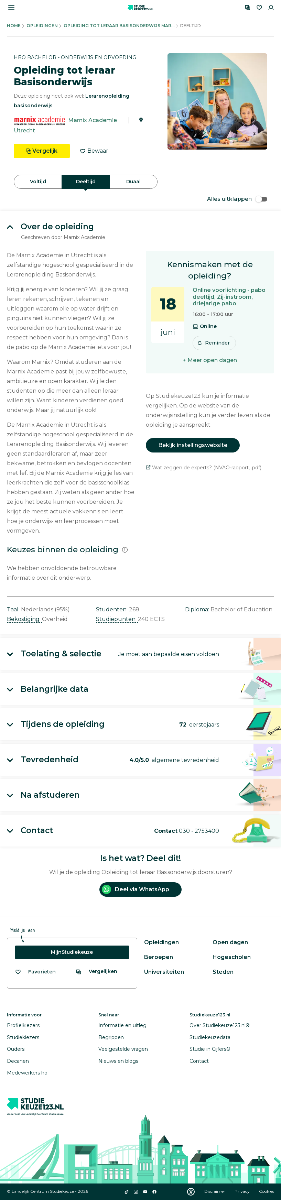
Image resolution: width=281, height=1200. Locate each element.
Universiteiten (164, 972)
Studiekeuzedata (210, 1037)
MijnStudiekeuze (72, 952)
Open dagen (230, 942)
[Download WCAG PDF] (191, 1192)
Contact (199, 1061)
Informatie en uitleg (122, 1025)
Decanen (18, 1061)
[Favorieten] (259, 7)
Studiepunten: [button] (117, 619)
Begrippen (111, 1037)
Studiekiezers (23, 1037)
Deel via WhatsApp (135, 889)
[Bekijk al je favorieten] (35, 971)
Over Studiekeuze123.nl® (220, 1025)
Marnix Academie (92, 120)
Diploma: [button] (197, 609)
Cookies (266, 1191)
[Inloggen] (271, 7)
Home (14, 25)
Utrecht (24, 130)
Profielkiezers (23, 1025)
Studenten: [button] (112, 609)
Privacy (243, 1191)
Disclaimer (215, 1191)
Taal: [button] (14, 609)
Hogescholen (232, 957)
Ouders (15, 1049)
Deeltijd (86, 181)
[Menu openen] (11, 7)
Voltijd (38, 181)
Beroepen (158, 957)
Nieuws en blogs (118, 1061)
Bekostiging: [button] (24, 619)
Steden (223, 972)
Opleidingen (42, 25)
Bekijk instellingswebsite (192, 445)
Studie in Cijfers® (210, 1049)
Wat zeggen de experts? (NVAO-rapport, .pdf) (203, 468)
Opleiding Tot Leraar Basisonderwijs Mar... (119, 25)
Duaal (133, 181)
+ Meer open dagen (210, 360)
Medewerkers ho (27, 1073)
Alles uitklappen (237, 199)
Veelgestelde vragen (123, 1049)
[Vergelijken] (247, 7)
